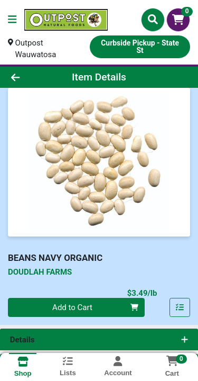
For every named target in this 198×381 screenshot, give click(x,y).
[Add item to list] (180, 308)
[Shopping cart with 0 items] (178, 20)
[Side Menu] (12, 20)
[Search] (153, 19)
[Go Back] (30, 77)
